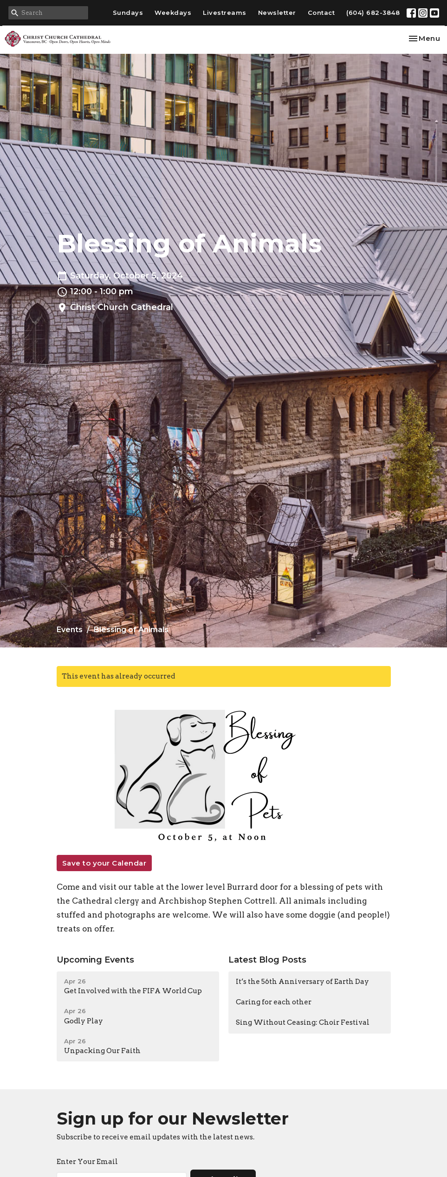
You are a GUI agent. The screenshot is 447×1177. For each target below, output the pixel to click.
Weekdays (173, 12)
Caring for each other (273, 1002)
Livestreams (224, 12)
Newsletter (277, 12)
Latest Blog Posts (267, 960)
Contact (321, 12)
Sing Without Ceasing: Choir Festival (302, 1022)
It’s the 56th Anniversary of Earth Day (302, 981)
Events (70, 629)
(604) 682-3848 (373, 12)
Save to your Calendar (104, 863)
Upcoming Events (95, 960)
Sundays (128, 12)
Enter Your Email (87, 1162)
